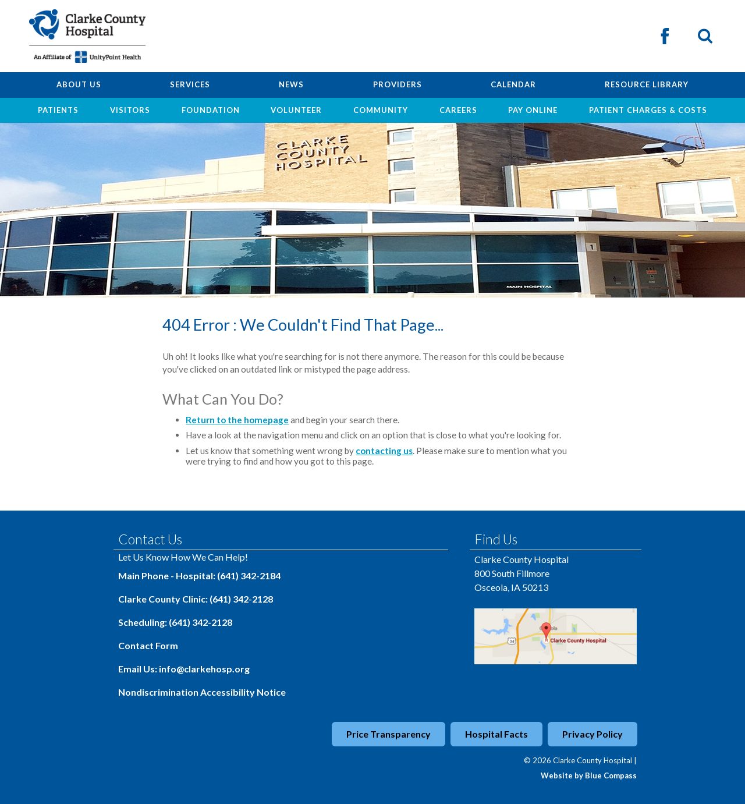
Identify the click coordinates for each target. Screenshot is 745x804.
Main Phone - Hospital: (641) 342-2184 (199, 575)
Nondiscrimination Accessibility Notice (202, 691)
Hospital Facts (496, 733)
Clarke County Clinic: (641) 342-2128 (195, 598)
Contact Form (148, 645)
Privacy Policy (592, 733)
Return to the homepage (237, 420)
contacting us (384, 450)
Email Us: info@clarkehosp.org (184, 668)
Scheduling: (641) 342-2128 (175, 622)
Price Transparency (388, 733)
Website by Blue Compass (589, 775)
